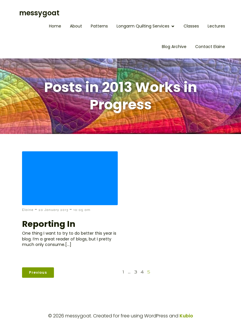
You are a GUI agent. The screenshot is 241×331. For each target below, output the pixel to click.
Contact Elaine (210, 46)
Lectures (216, 26)
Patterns (99, 26)
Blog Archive (174, 46)
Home (55, 26)
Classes (191, 26)
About (76, 26)
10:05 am (81, 210)
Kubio (186, 315)
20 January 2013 (53, 210)
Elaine (27, 210)
